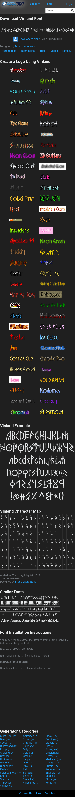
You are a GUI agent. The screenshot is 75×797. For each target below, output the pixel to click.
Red (4, 769)
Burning (52, 739)
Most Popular (8, 736)
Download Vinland (26, 39)
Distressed (8, 746)
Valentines (31, 782)
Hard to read (9, 50)
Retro (27, 769)
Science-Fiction (10, 772)
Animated (30, 736)
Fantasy (66, 50)
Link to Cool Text (46, 793)
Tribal (43, 50)
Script (28, 772)
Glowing (7, 752)
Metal (5, 762)
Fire (49, 746)
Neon (27, 762)
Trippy (5, 782)
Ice (26, 759)
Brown (28, 739)
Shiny (28, 775)
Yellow (6, 785)
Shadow (53, 772)
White (51, 782)
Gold (28, 752)
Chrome (30, 742)
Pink (28, 766)
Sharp (5, 775)
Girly (27, 749)
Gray (4, 756)
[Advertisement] (37, 699)
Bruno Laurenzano (25, 46)
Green (28, 756)
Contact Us (25, 793)
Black (51, 736)
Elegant (29, 746)
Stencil (28, 779)
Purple (52, 766)
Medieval (53, 759)
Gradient (52, 752)
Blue (5, 739)
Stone (51, 779)
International (28, 50)
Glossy (52, 749)
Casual (6, 742)
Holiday (6, 759)
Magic (54, 50)
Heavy (51, 756)
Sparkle (6, 779)
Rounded (53, 769)
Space (51, 775)
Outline (6, 766)
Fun (4, 749)
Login (69, 4)
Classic (52, 742)
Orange (52, 762)
